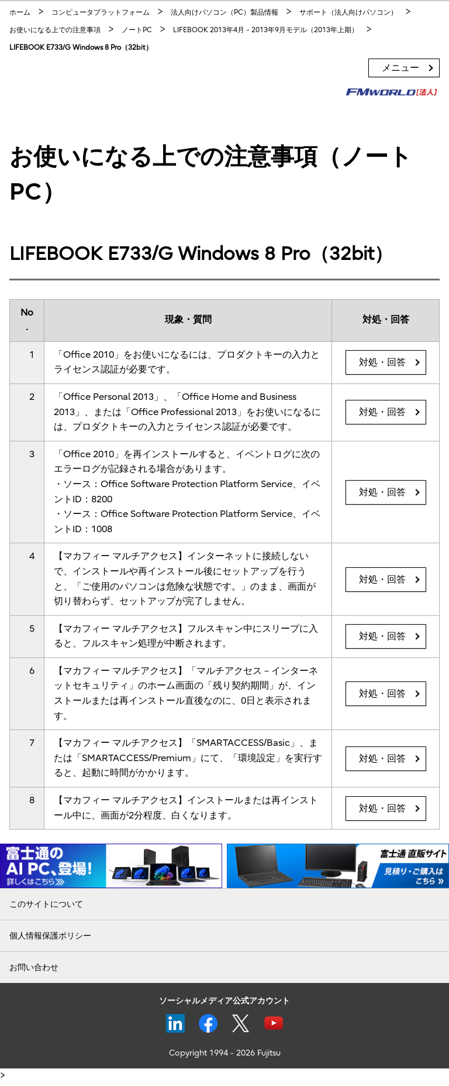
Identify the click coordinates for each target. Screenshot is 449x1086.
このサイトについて (46, 904)
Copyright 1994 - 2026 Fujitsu (225, 1053)
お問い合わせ (33, 967)
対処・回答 (382, 362)
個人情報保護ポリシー (50, 936)
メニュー (400, 68)
